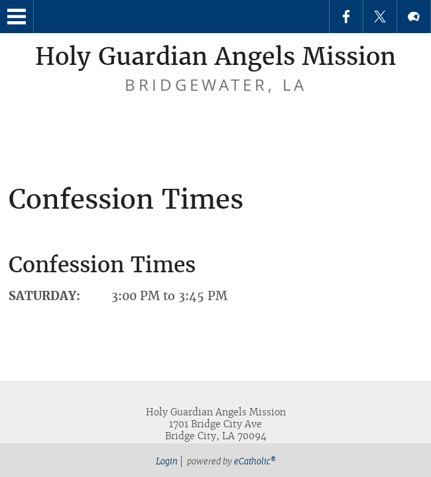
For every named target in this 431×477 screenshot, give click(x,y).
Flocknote (413, 16)
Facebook (346, 16)
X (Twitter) (380, 16)
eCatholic (255, 461)
